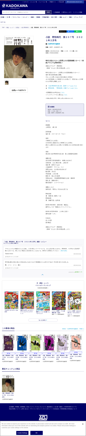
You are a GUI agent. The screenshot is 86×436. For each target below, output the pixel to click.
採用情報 (22, 389)
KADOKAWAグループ (70, 389)
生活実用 (55, 17)
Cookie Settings (22, 433)
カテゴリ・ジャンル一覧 (30, 2)
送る (79, 31)
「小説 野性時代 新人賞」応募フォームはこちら (62, 86)
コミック (25, 17)
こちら (62, 92)
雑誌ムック (64, 17)
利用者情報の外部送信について (68, 391)
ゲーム (76, 17)
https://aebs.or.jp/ (35, 410)
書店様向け (50, 389)
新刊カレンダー (66, 12)
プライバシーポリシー (36, 391)
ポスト (63, 31)
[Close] (83, 424)
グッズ (80, 17)
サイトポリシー (47, 391)
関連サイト (53, 2)
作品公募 (61, 2)
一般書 (32, 17)
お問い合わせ (24, 391)
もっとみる (42, 320)
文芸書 (3, 17)
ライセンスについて (40, 389)
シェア (71, 31)
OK (36, 433)
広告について (30, 389)
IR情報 (17, 389)
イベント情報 (77, 12)
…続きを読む (63, 250)
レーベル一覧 (43, 2)
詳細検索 (56, 12)
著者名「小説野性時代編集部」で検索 (72, 328)
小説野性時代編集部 (53, 44)
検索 (48, 12)
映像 (71, 17)
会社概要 (11, 389)
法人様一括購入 (59, 389)
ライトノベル (17, 17)
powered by (76, 272)
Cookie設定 (56, 391)
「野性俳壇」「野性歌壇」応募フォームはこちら (62, 88)
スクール (2, 22)
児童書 (39, 17)
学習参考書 (46, 17)
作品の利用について (14, 391)
